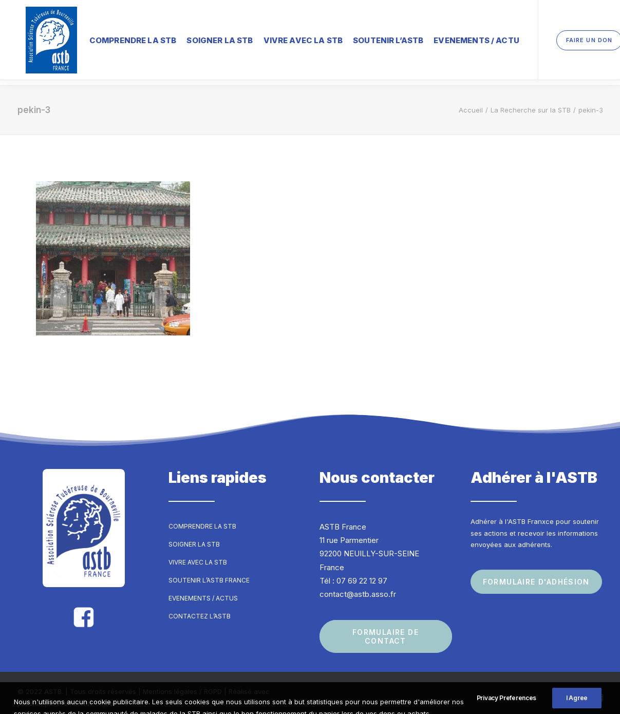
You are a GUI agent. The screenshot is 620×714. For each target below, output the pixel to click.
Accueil (471, 101)
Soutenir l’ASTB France (209, 571)
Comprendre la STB (116, 38)
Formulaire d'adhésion (536, 572)
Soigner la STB (203, 38)
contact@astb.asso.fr (358, 585)
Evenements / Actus (203, 589)
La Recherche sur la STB (531, 101)
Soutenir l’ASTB (371, 38)
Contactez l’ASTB (199, 607)
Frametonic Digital (86, 694)
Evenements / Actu (460, 38)
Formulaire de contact (387, 627)
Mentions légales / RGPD (182, 683)
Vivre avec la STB (287, 38)
